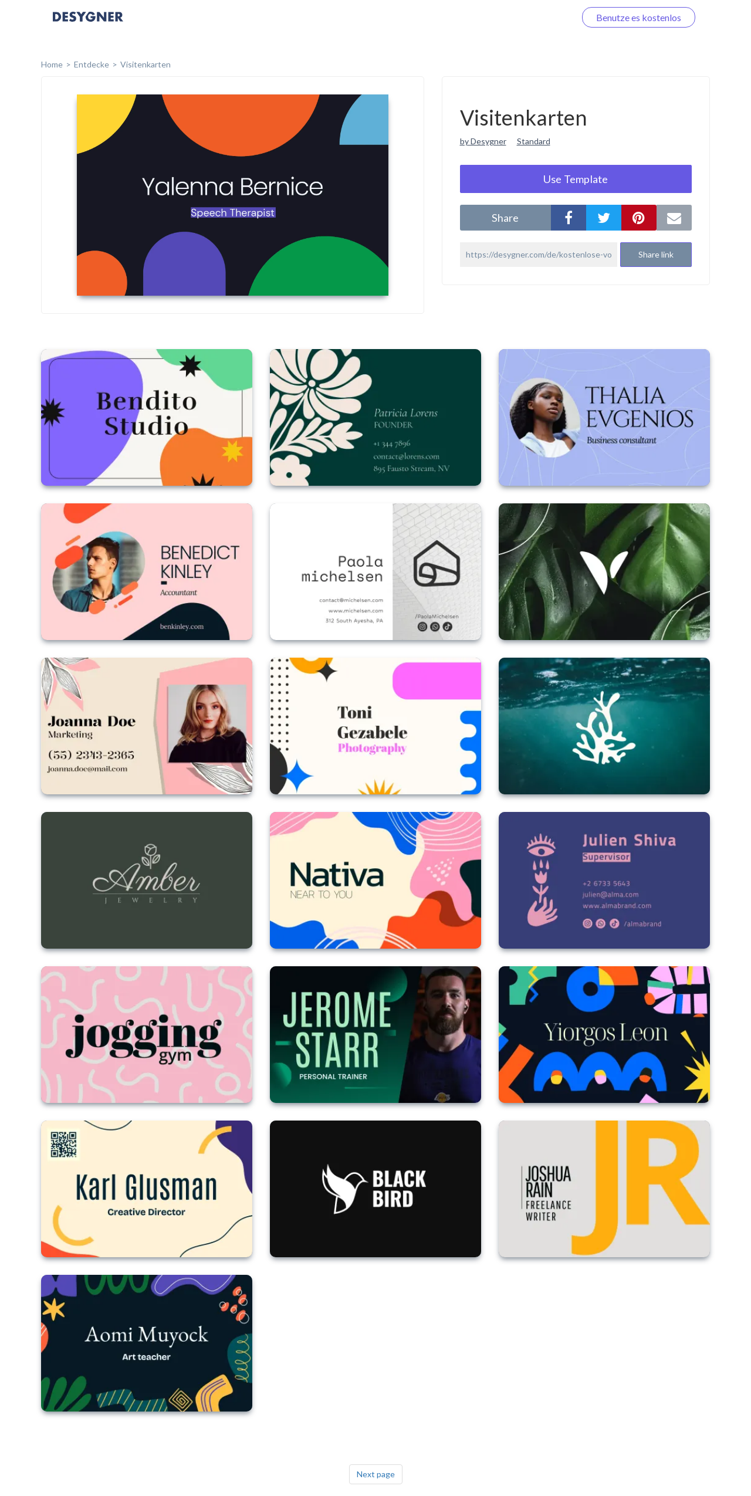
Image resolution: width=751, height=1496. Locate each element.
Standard (533, 141)
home (52, 64)
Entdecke (91, 64)
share (505, 217)
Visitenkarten (145, 64)
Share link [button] (656, 254)
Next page (376, 1474)
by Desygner (483, 141)
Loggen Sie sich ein (524, 17)
